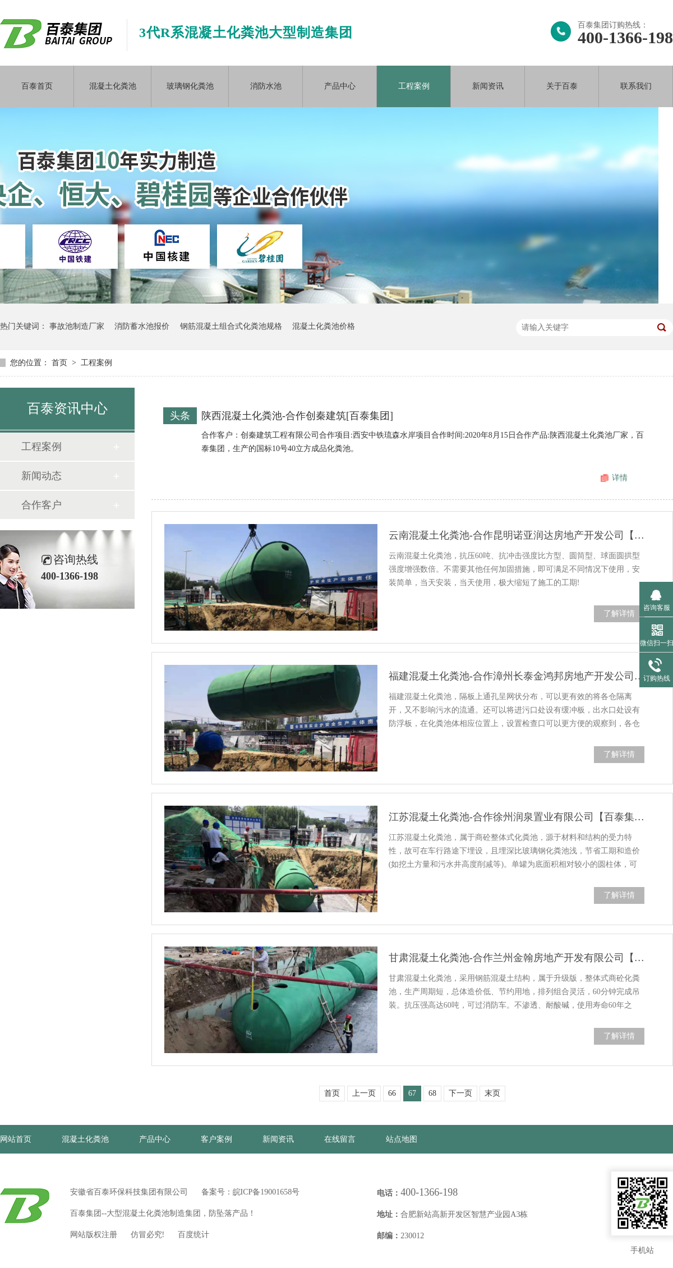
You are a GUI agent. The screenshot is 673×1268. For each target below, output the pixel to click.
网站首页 (15, 1139)
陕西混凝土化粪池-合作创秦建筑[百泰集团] (297, 415)
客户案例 (216, 1139)
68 (432, 1093)
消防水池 (266, 86)
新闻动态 (41, 475)
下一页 (460, 1093)
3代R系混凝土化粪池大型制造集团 (246, 32)
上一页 (364, 1093)
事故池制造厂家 (76, 326)
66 (392, 1093)
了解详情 (619, 613)
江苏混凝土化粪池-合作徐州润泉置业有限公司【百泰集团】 (516, 817)
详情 (620, 478)
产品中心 (340, 86)
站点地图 (401, 1139)
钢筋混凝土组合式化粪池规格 (231, 326)
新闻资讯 (488, 86)
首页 (61, 363)
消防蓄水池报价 (141, 326)
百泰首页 (37, 86)
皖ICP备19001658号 (266, 1192)
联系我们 (636, 86)
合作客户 (41, 505)
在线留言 (340, 1139)
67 (412, 1093)
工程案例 (414, 86)
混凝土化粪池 (112, 86)
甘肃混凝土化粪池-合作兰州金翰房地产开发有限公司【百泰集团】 (516, 957)
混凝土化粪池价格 (323, 326)
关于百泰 (562, 86)
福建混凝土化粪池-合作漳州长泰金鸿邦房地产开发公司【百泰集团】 (516, 676)
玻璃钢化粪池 (190, 86)
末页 (492, 1093)
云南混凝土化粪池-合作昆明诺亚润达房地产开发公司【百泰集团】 (516, 535)
